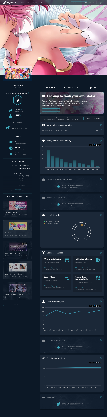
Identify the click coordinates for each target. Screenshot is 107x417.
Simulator (21, 178)
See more (18, 304)
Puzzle (20, 173)
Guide (40, 3)
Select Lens (47, 131)
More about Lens (93, 119)
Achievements (72, 88)
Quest (28, 3)
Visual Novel (22, 185)
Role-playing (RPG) (24, 176)
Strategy (21, 181)
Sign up (91, 3)
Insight (34, 3)
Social (22, 3)
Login (101, 3)
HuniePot (21, 191)
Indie (20, 183)
